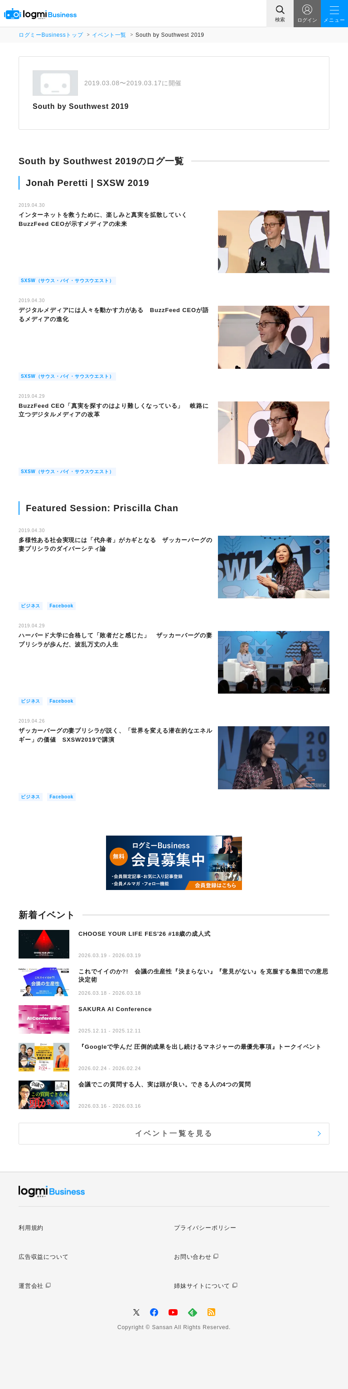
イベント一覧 (109, 35)
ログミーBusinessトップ (51, 35)
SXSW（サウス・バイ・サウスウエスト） (67, 280)
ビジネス (30, 605)
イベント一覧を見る (174, 1133)
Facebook (61, 605)
